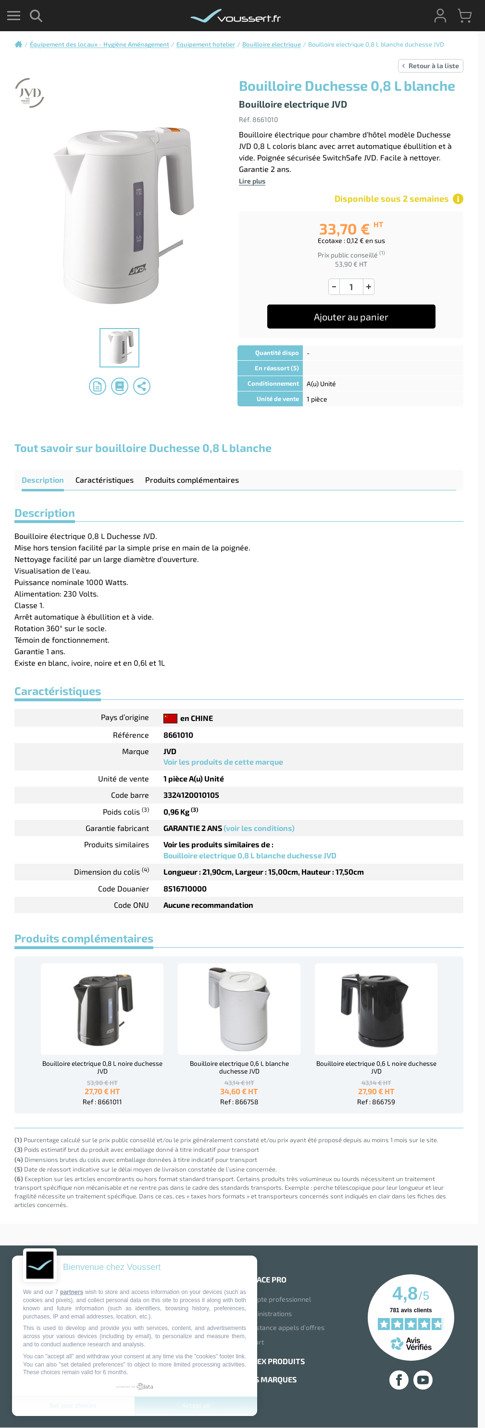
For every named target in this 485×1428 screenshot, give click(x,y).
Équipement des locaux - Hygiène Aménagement (99, 44)
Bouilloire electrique (271, 44)
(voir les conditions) (259, 827)
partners (71, 1292)
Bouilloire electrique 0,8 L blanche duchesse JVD (249, 855)
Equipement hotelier (205, 44)
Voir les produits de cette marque (223, 761)
